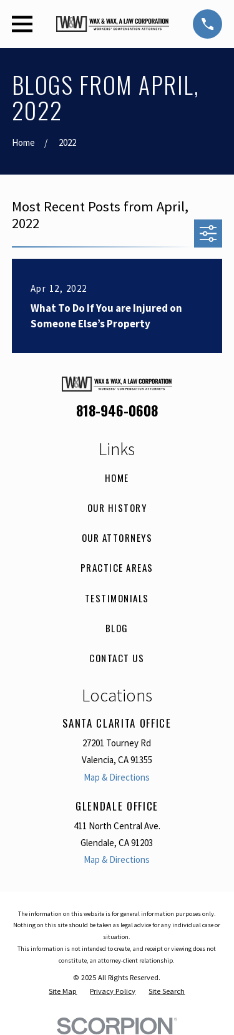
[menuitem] (63, 991)
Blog (117, 628)
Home (117, 477)
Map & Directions (117, 777)
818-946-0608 (117, 410)
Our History (117, 507)
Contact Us (116, 658)
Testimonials (117, 598)
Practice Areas (117, 567)
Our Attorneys (117, 537)
